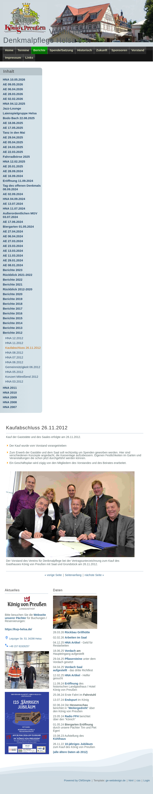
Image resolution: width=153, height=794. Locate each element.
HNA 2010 (10, 392)
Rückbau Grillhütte (77, 632)
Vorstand (137, 50)
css (139, 780)
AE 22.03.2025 (13, 151)
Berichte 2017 (12, 308)
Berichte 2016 (12, 313)
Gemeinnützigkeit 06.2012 (22, 367)
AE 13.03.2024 (13, 250)
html (131, 780)
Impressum (13, 57)
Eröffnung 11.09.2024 (18, 180)
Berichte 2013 (12, 327)
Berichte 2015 (12, 318)
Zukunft (101, 50)
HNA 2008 (10, 402)
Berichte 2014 (12, 323)
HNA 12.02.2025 (14, 161)
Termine (23, 50)
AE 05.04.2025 (13, 142)
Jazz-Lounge (12, 108)
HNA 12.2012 (14, 338)
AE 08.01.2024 (13, 265)
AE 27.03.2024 (13, 241)
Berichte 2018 (12, 303)
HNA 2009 (10, 397)
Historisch (84, 50)
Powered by (71, 780)
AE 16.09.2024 (13, 176)
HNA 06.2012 (14, 362)
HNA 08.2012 (14, 352)
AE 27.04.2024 (13, 231)
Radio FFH (72, 716)
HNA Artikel (72, 642)
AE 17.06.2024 (13, 221)
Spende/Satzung (61, 50)
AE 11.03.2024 (13, 255)
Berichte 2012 (12, 332)
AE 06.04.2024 (13, 236)
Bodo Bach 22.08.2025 (19, 118)
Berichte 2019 (12, 299)
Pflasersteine (73, 658)
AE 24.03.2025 (13, 147)
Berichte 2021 (12, 284)
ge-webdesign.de (115, 780)
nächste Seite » (94, 575)
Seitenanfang (73, 575)
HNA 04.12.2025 (14, 103)
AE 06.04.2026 (13, 89)
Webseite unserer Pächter (25, 616)
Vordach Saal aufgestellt (67, 668)
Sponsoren (119, 50)
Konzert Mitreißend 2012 (21, 376)
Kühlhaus (59, 738)
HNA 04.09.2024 (14, 199)
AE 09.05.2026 (13, 84)
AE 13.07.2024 (13, 203)
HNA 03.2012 (14, 381)
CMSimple (85, 780)
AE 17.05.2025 (13, 127)
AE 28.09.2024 (13, 171)
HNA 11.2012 (14, 343)
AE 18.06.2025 (13, 123)
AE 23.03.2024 (13, 246)
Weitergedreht (77, 708)
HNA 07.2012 (14, 357)
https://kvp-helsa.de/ (18, 629)
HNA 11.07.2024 (14, 208)
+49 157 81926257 (19, 646)
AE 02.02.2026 (13, 98)
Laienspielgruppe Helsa (20, 113)
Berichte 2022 (12, 279)
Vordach (70, 650)
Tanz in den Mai (14, 132)
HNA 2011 (10, 387)
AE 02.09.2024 (13, 194)
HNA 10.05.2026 (14, 79)
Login (146, 780)
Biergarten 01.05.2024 (18, 226)
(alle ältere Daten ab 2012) (70, 752)
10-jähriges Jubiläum (79, 744)
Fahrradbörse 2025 (16, 156)
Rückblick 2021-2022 (17, 274)
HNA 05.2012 (14, 371)
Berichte (39, 50)
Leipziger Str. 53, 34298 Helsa (25, 638)
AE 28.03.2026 (13, 94)
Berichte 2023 (12, 270)
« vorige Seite (53, 575)
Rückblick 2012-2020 (17, 289)
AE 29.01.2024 (13, 260)
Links (29, 57)
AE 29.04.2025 (13, 137)
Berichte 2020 (12, 294)
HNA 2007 (10, 407)
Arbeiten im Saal (76, 637)
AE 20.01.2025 (13, 166)
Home (9, 50)
